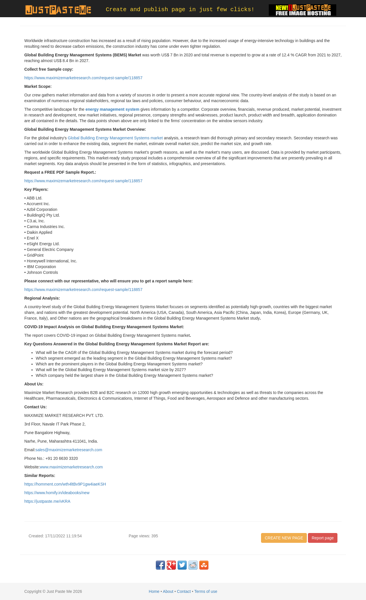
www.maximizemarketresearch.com (71, 467)
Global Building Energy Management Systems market (115, 138)
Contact (184, 591)
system (132, 109)
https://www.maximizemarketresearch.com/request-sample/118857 (83, 78)
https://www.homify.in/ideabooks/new (56, 492)
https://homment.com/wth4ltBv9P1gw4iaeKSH (65, 484)
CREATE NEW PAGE (284, 538)
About (168, 591)
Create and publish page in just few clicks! (180, 9)
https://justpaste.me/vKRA (47, 501)
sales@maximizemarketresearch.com (68, 449)
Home (154, 591)
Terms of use (205, 591)
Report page (323, 538)
